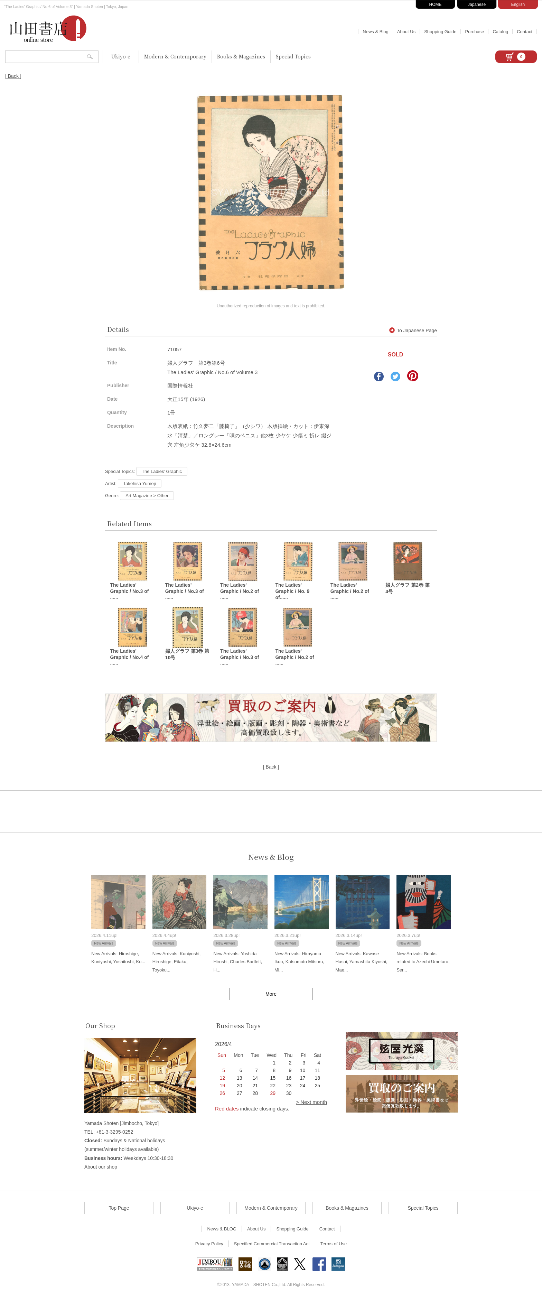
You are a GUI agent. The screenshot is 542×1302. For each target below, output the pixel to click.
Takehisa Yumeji (139, 483)
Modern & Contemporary (175, 56)
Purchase (474, 31)
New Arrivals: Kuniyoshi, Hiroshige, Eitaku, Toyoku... (176, 963)
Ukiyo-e (120, 56)
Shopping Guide (440, 31)
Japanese (477, 4)
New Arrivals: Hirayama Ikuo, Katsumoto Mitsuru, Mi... (299, 963)
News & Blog (375, 31)
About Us (406, 31)
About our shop (100, 1168)
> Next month (311, 1103)
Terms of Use (333, 1244)
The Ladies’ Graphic (162, 471)
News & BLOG (221, 1230)
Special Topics (293, 56)
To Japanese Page (413, 330)
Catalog (500, 31)
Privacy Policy (209, 1244)
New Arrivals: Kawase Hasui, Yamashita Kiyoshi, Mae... (361, 963)
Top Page (119, 1209)
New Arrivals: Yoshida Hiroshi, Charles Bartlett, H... (237, 963)
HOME (435, 4)
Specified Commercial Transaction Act (272, 1244)
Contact (524, 31)
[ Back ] (13, 76)
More (271, 995)
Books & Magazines (241, 56)
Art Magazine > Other (146, 495)
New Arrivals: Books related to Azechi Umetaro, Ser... (422, 963)
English (518, 4)
